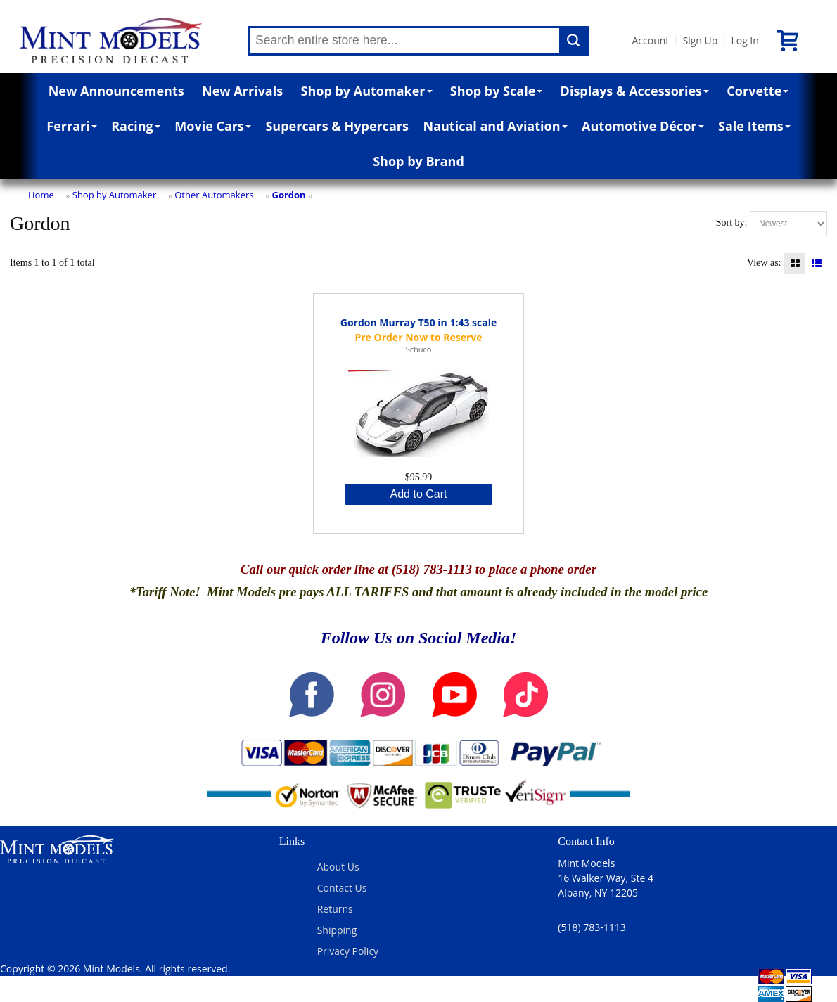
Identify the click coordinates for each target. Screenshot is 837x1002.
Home (41, 194)
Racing (135, 125)
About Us (338, 866)
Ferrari (71, 125)
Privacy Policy (347, 951)
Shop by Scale (496, 90)
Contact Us (342, 887)
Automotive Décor (642, 125)
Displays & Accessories (635, 90)
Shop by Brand (418, 161)
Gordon (288, 194)
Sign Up (699, 40)
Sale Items (754, 125)
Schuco (419, 349)
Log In (744, 40)
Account (650, 40)
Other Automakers (213, 194)
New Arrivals (242, 90)
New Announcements (116, 90)
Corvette (757, 90)
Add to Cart (418, 494)
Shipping (337, 930)
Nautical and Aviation (495, 125)
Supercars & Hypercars (337, 125)
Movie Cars (212, 125)
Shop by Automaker (367, 90)
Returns (335, 909)
